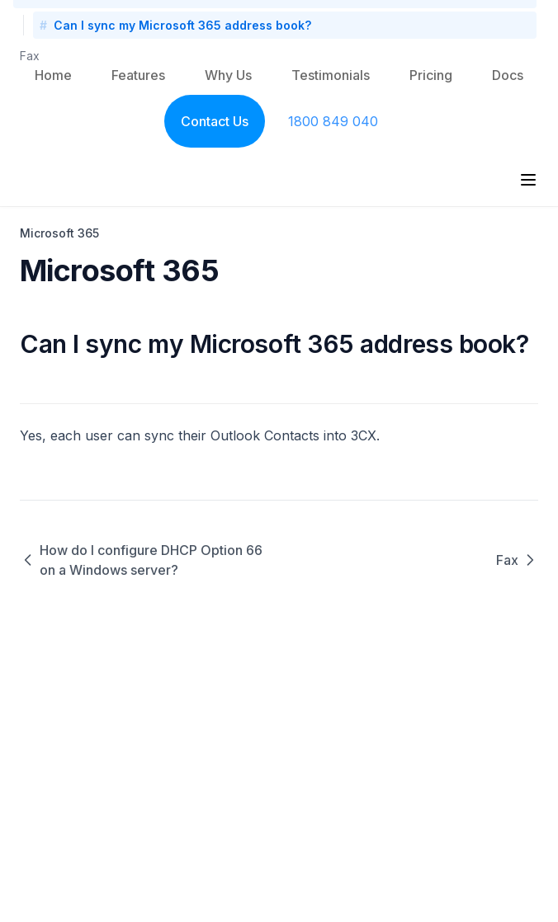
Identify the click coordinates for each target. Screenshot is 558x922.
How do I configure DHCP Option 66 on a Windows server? (141, 560)
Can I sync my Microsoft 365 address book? (182, 25)
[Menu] (528, 179)
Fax (30, 56)
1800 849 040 (333, 121)
